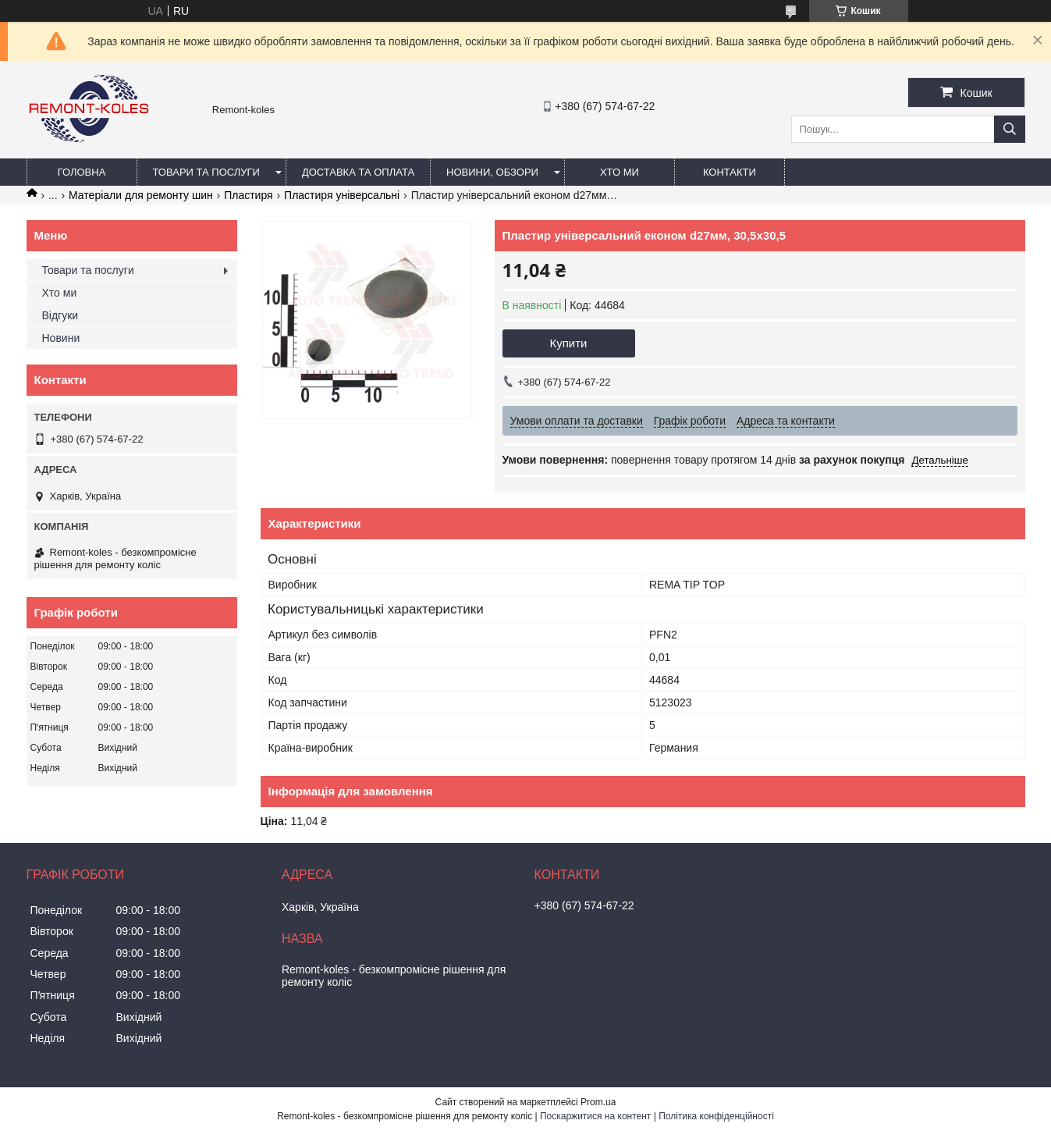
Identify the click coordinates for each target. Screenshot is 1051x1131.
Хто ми (619, 172)
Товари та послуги (206, 172)
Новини (61, 338)
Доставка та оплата (358, 172)
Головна (82, 172)
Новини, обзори (492, 172)
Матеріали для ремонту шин (141, 195)
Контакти (729, 172)
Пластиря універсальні (341, 195)
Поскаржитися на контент (595, 1116)
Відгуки (60, 315)
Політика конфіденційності (716, 1116)
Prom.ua (598, 1102)
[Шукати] (1009, 129)
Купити (569, 343)
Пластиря (248, 195)
